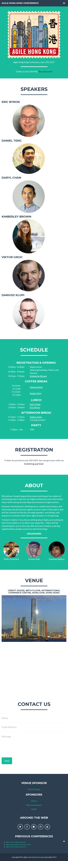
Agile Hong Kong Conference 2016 (18, 844)
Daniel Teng (35, 393)
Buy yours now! (45, 71)
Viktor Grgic (36, 417)
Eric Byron (35, 407)
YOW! (34, 809)
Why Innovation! (34, 805)
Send (7, 761)
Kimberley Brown (38, 376)
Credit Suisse (34, 789)
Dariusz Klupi (36, 387)
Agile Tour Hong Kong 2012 (16, 847)
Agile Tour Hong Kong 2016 (16, 842)
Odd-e (34, 801)
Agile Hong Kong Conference (20, 3)
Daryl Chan (35, 404)
